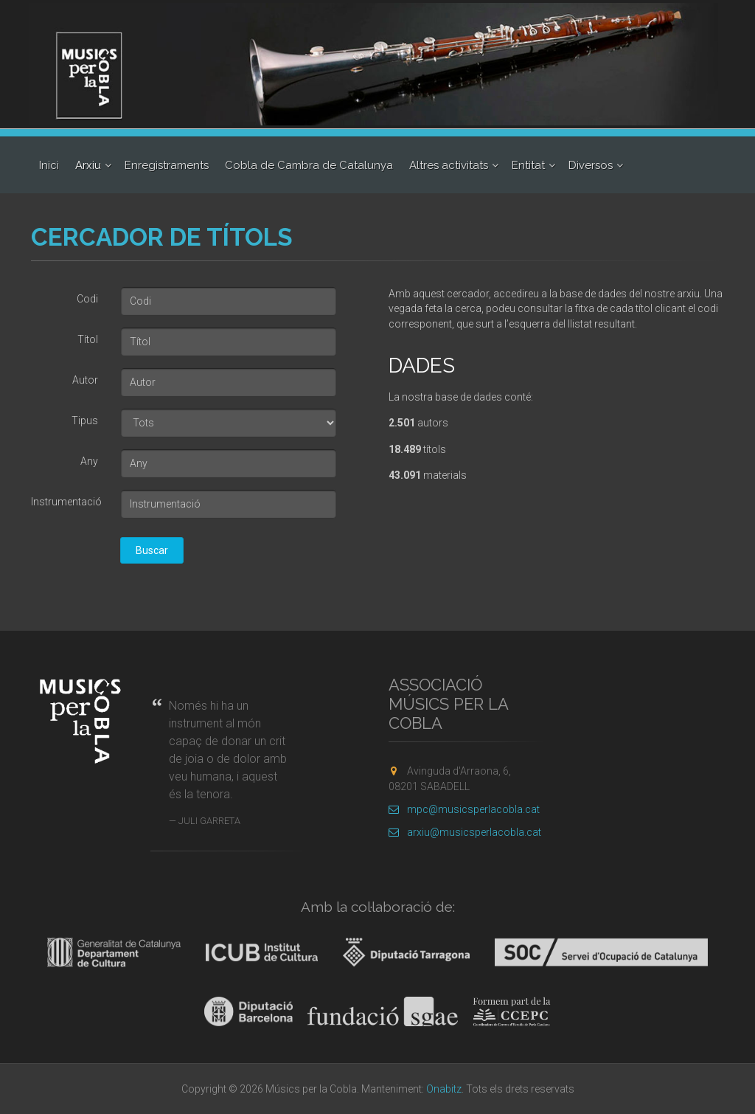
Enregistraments (167, 165)
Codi (87, 299)
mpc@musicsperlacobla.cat (464, 809)
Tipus (85, 420)
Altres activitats (448, 165)
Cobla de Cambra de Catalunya (309, 165)
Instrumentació (66, 502)
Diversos (590, 165)
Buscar (152, 550)
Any (89, 461)
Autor (85, 380)
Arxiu (88, 165)
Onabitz (444, 1089)
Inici (49, 165)
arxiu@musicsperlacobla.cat (465, 832)
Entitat (528, 165)
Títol (87, 339)
